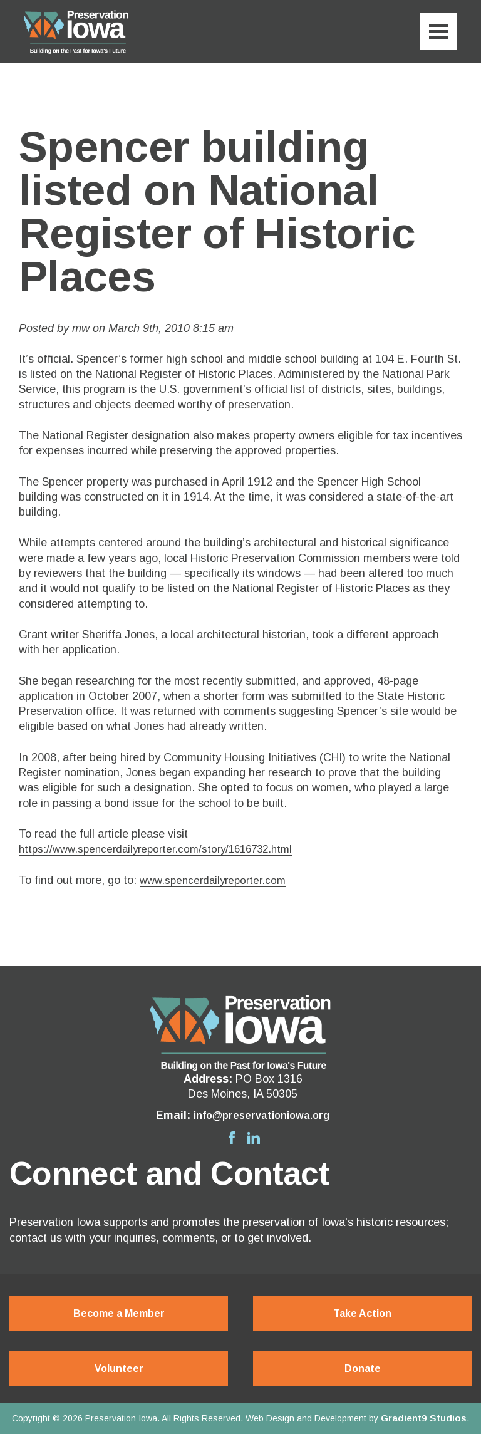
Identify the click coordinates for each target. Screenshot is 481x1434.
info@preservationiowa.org (261, 1115)
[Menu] (438, 31)
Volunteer (119, 1368)
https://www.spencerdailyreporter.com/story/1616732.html (163, 849)
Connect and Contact (169, 1173)
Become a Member (119, 1313)
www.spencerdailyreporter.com (217, 880)
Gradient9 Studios (423, 1418)
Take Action (362, 1313)
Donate (362, 1368)
